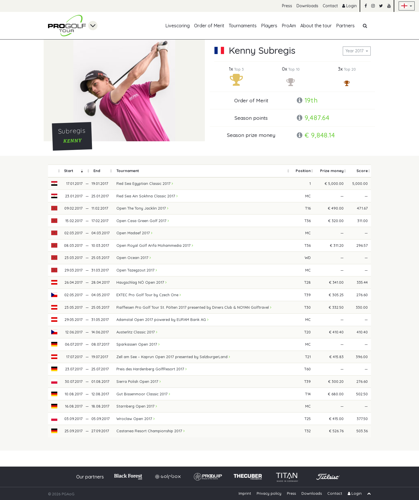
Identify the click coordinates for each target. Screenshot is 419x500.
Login (349, 5)
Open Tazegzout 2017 (136, 270)
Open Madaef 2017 (134, 233)
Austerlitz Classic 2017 (136, 332)
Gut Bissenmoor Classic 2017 (143, 394)
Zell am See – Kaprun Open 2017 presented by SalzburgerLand (173, 356)
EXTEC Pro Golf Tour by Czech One (148, 294)
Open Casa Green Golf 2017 (142, 220)
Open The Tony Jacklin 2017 (142, 208)
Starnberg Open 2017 (136, 406)
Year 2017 (355, 50)
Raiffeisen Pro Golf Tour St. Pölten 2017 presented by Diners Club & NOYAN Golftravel (193, 307)
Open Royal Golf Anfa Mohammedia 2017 (154, 245)
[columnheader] (54, 171)
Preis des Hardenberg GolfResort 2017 (151, 369)
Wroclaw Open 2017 (135, 418)
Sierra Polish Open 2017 (138, 381)
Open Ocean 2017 (133, 257)
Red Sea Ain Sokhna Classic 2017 (147, 196)
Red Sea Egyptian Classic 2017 (144, 183)
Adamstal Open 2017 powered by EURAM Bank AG (162, 319)
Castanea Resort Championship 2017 (150, 430)
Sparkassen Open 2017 (138, 344)
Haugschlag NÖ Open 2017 (141, 282)
